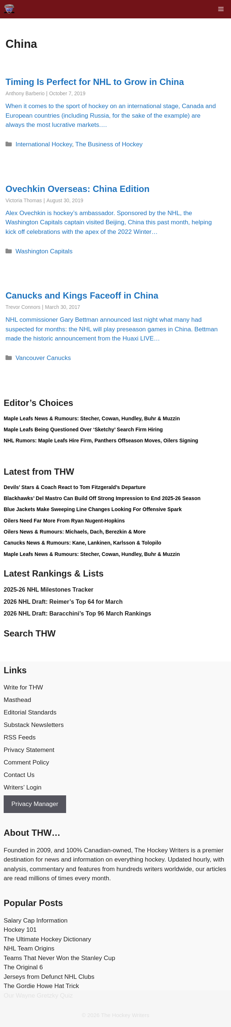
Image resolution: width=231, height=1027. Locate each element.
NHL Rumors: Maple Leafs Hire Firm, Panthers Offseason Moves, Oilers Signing (101, 440)
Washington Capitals (43, 251)
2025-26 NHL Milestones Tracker (48, 589)
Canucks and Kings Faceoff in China (82, 295)
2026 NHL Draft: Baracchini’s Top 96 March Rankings (77, 613)
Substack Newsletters (34, 724)
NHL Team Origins (29, 948)
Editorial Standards (30, 712)
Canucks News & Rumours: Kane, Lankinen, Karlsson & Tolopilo (82, 543)
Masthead (17, 699)
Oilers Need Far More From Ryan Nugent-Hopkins (64, 521)
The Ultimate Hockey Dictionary (47, 939)
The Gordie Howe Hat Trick (41, 986)
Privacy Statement (29, 749)
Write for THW (23, 687)
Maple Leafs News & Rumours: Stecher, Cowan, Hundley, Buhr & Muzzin (92, 418)
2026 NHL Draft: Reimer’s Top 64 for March (63, 602)
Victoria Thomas (24, 200)
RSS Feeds (20, 737)
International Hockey (43, 144)
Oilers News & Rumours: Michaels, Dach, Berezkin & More (75, 532)
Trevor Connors (23, 307)
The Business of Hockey (108, 144)
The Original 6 (23, 967)
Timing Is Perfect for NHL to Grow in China (95, 82)
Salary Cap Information (36, 920)
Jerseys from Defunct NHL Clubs (49, 976)
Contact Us (19, 774)
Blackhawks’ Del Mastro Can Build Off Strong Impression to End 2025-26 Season (102, 498)
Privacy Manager (34, 803)
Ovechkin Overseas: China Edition (77, 189)
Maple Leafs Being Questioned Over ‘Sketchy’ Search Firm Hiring (83, 429)
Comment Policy (26, 762)
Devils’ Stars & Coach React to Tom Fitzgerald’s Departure (75, 487)
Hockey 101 (20, 929)
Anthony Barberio (25, 93)
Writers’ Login (22, 787)
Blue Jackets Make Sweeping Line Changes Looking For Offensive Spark (93, 509)
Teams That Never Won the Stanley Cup (59, 958)
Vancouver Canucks (43, 357)
